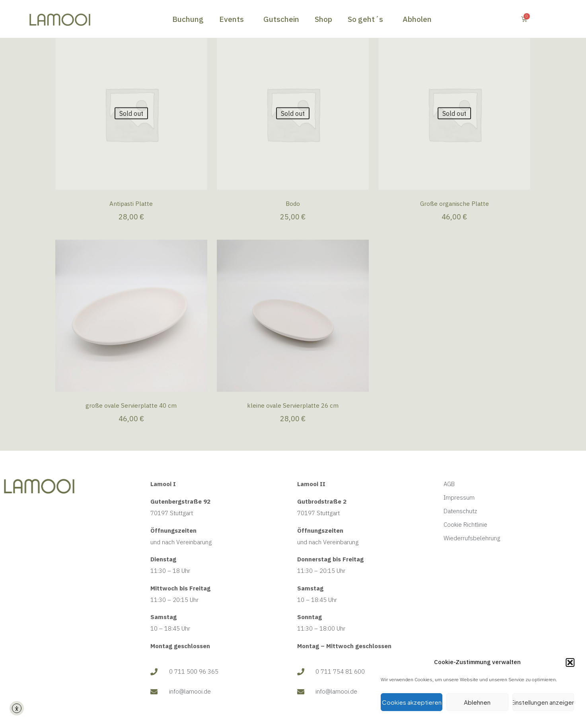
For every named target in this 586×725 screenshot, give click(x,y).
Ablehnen (477, 702)
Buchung (188, 19)
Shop (323, 19)
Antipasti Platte (131, 203)
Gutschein (281, 19)
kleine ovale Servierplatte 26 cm (293, 405)
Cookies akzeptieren (412, 702)
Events (233, 19)
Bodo (293, 203)
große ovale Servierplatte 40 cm (131, 405)
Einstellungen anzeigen (543, 702)
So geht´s (367, 19)
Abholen (417, 19)
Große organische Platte (454, 203)
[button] (570, 662)
